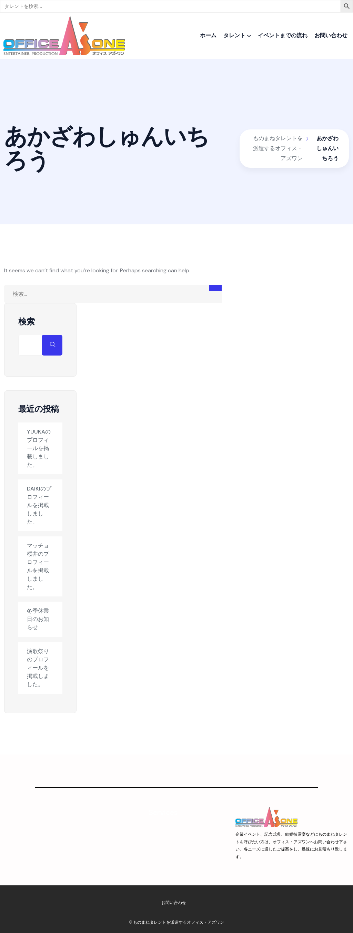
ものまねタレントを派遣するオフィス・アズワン (178, 922)
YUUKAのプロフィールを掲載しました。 (39, 448)
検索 (26, 321)
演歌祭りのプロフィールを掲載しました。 (38, 668)
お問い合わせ (330, 35)
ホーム (208, 35)
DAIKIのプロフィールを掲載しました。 (39, 505)
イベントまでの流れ (282, 35)
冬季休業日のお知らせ (38, 619)
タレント (234, 35)
